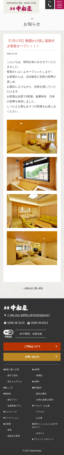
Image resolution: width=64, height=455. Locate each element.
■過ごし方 (8, 387)
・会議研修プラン (12, 406)
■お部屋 (7, 424)
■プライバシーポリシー (43, 439)
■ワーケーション (11, 418)
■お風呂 (35, 381)
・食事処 (37, 375)
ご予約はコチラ (41, 346)
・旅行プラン (10, 399)
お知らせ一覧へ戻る (32, 288)
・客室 (7, 430)
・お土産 (37, 418)
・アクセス (38, 412)
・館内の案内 (39, 393)
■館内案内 (36, 387)
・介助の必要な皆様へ (43, 399)
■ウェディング (10, 412)
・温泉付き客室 (11, 436)
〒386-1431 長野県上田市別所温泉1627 (26, 315)
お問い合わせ (41, 356)
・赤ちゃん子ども (12, 381)
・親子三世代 (10, 375)
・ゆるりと (38, 433)
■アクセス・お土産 (41, 406)
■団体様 (7, 393)
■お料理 (35, 369)
